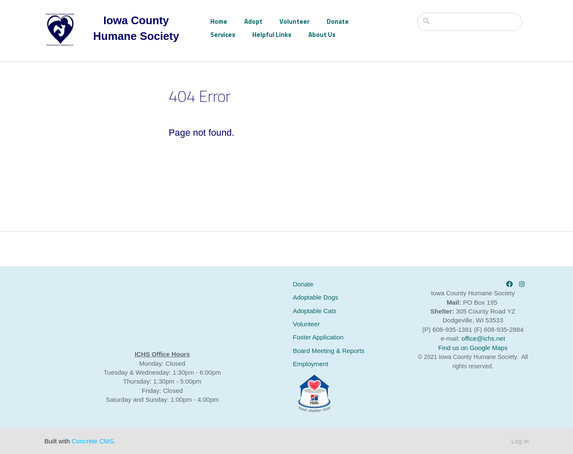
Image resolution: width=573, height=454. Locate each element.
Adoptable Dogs (316, 297)
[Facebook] (509, 284)
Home (218, 21)
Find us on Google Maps (473, 347)
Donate (338, 21)
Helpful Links (271, 34)
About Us (322, 34)
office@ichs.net (483, 338)
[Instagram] (522, 284)
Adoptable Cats (315, 310)
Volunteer (294, 21)
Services (222, 34)
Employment (310, 363)
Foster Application (318, 337)
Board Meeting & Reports (328, 350)
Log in (520, 441)
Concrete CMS (92, 441)
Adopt (253, 21)
